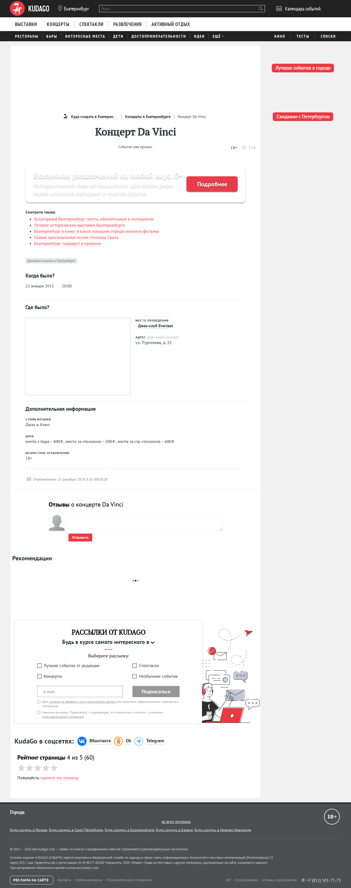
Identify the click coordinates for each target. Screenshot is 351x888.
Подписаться (156, 691)
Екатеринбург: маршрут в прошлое (67, 243)
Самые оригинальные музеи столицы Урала (76, 237)
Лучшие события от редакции (71, 665)
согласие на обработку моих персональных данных (82, 702)
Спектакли (149, 665)
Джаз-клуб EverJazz (155, 325)
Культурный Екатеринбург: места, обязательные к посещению (94, 218)
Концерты (53, 676)
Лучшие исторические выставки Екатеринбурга (79, 225)
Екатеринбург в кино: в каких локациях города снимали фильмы (96, 231)
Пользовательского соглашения (63, 717)
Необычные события (158, 676)
